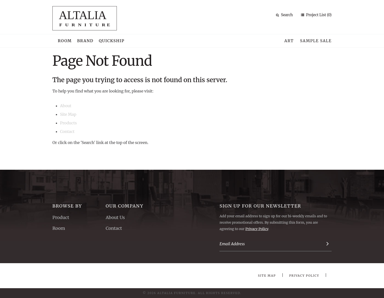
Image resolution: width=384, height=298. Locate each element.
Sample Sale (316, 40)
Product (60, 217)
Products (68, 122)
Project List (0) (318, 15)
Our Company (124, 206)
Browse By (67, 206)
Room (65, 40)
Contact (67, 131)
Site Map (68, 114)
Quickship (112, 40)
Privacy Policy (256, 229)
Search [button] (284, 15)
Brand (85, 40)
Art (289, 40)
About (66, 105)
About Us (115, 217)
